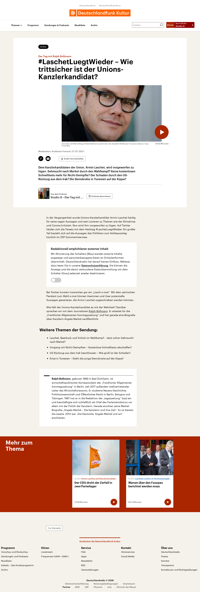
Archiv (94, 25)
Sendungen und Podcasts (14, 556)
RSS (83, 565)
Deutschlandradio (170, 552)
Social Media (127, 556)
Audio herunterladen (74, 158)
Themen (15, 25)
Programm (33, 25)
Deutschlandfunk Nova (110, 5)
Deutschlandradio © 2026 (100, 580)
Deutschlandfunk (87, 5)
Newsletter (86, 560)
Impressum (129, 583)
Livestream (47, 552)
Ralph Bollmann (98, 311)
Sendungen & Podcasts (56, 25)
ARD (77, 587)
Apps (84, 556)
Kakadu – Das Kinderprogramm (17, 565)
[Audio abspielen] (162, 132)
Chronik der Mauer (126, 587)
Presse (164, 556)
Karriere (165, 560)
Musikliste (80, 25)
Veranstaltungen (90, 569)
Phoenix (98, 587)
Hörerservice (128, 552)
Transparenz (167, 565)
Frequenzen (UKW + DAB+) (54, 556)
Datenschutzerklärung (94, 265)
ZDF (87, 587)
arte (109, 587)
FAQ (83, 552)
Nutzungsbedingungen (106, 583)
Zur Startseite (54, 528)
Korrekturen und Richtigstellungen (179, 569)
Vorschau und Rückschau (14, 552)
